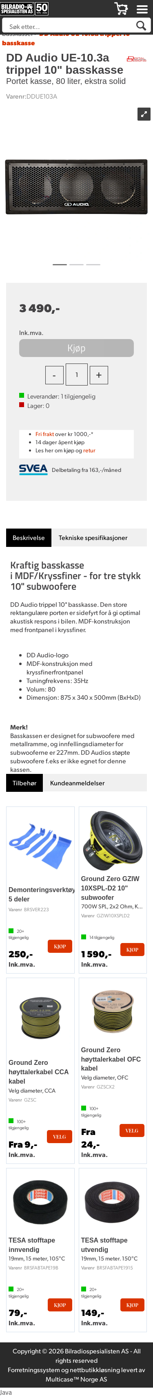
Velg (59, 1136)
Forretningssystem (34, 1369)
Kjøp (76, 347)
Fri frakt (44, 433)
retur (89, 450)
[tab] (28, 538)
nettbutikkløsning (95, 1369)
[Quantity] (77, 375)
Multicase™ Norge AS (76, 1379)
